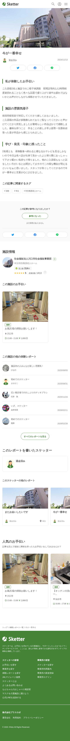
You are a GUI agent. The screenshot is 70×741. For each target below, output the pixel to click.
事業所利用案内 (44, 669)
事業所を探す (8, 669)
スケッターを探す (45, 665)
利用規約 (17, 717)
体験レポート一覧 (17, 627)
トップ (5, 627)
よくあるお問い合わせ (12, 685)
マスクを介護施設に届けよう (15, 693)
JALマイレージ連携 (11, 677)
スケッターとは (9, 681)
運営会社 (6, 717)
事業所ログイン (44, 677)
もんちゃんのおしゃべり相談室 (16, 689)
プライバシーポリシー (33, 717)
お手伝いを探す (9, 665)
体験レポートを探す (11, 673)
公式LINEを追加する (11, 697)
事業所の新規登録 (45, 673)
